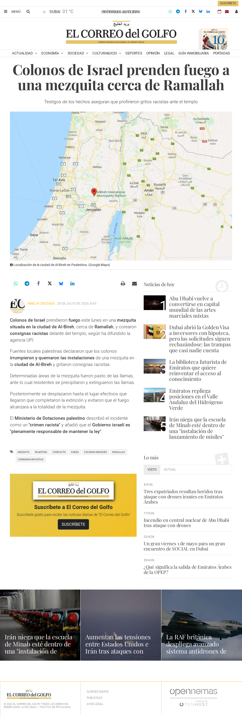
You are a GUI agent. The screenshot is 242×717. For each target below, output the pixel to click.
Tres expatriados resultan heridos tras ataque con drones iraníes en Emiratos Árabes (183, 496)
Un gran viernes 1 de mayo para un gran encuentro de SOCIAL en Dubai (184, 546)
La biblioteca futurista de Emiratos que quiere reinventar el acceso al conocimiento (198, 370)
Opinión (153, 53)
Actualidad (23, 53)
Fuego (75, 452)
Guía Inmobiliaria (193, 53)
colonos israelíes (95, 452)
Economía (50, 53)
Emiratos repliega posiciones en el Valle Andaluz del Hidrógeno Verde (196, 399)
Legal (169, 53)
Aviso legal (95, 704)
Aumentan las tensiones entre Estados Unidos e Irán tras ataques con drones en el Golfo (120, 647)
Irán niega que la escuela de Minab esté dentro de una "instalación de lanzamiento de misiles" (197, 428)
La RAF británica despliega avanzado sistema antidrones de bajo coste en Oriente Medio (198, 650)
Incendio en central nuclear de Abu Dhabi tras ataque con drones (185, 522)
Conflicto (59, 452)
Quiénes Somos (97, 691)
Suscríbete (228, 3)
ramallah (118, 452)
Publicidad (94, 697)
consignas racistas (30, 459)
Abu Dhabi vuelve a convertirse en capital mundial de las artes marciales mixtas (194, 307)
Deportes (133, 53)
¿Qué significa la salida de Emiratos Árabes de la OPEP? (187, 569)
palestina (41, 452)
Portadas (221, 53)
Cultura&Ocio (105, 53)
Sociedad (76, 53)
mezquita (24, 452)
